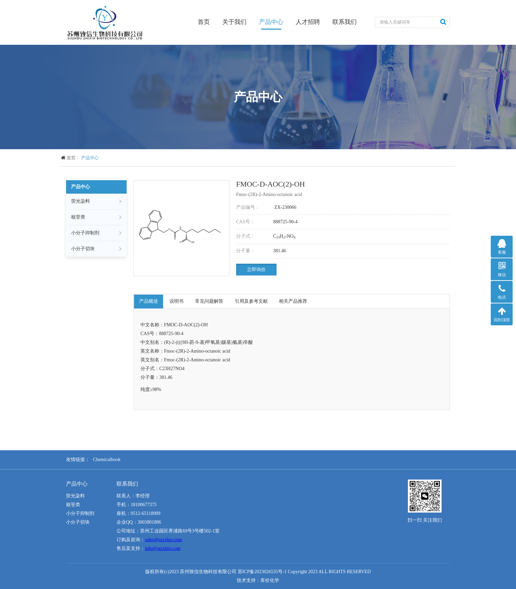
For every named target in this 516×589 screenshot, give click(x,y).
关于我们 (234, 22)
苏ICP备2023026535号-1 (262, 571)
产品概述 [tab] (148, 301)
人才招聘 (308, 22)
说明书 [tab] (176, 301)
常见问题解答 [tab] (209, 301)
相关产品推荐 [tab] (293, 301)
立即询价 (256, 269)
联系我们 (344, 22)
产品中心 (271, 22)
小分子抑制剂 (96, 232)
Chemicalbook (107, 459)
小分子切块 (96, 248)
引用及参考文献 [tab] (251, 301)
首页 (204, 21)
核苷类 (96, 217)
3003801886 (149, 522)
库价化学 (269, 580)
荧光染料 (96, 201)
